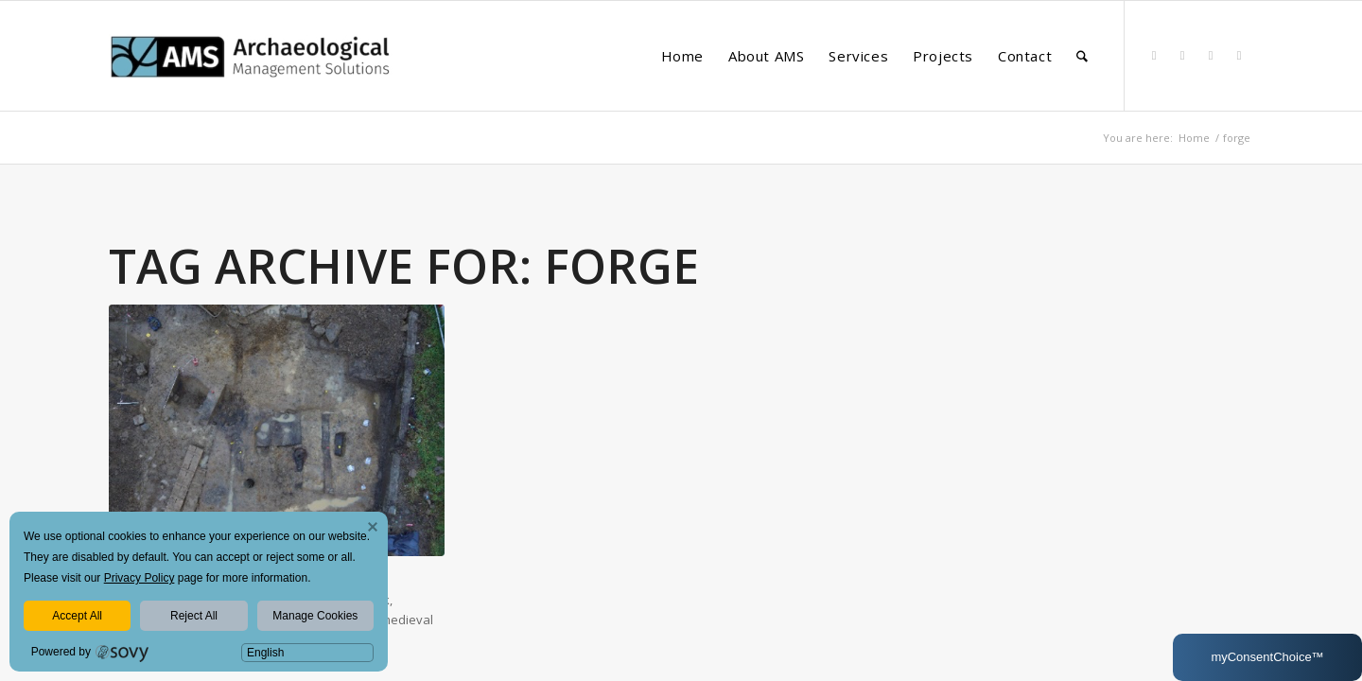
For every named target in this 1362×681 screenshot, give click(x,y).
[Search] (1082, 56)
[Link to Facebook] (1182, 55)
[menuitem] (682, 56)
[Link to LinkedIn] (1154, 55)
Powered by (61, 651)
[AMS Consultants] (251, 89)
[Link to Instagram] (1210, 55)
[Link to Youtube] (1239, 55)
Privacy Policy (139, 578)
